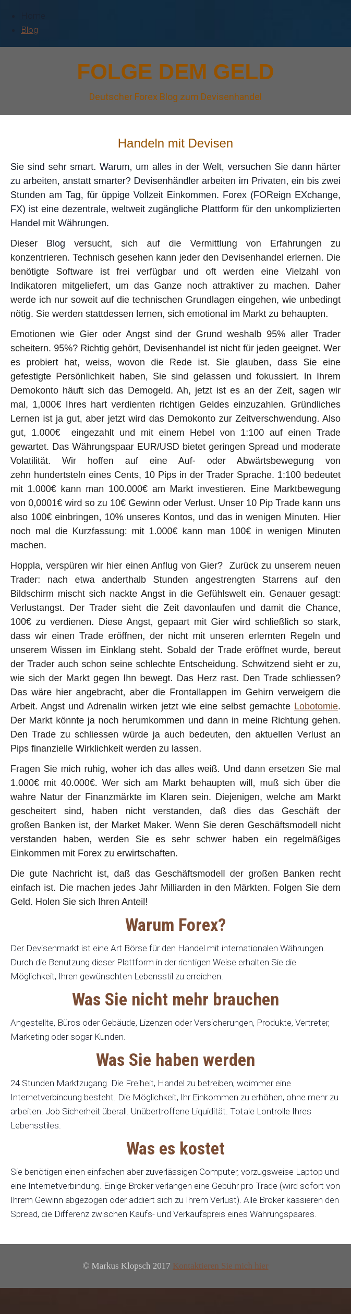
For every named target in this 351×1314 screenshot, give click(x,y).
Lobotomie (316, 706)
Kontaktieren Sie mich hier (221, 1266)
